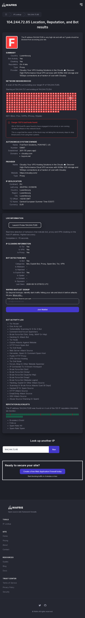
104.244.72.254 (44, 89)
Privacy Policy (8, 587)
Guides (5, 562)
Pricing (5, 540)
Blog (4, 566)
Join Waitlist (42, 309)
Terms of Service (10, 583)
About (5, 545)
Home (5, 536)
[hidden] (81, 5)
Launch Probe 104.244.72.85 (24, 225)
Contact (6, 549)
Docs (5, 571)
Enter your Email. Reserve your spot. (19, 298)
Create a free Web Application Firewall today (42, 471)
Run (54, 449)
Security (6, 592)
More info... (18, 295)
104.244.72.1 (20, 89)
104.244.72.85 (53, 85)
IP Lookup (17, 14)
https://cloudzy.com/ (28, 173)
